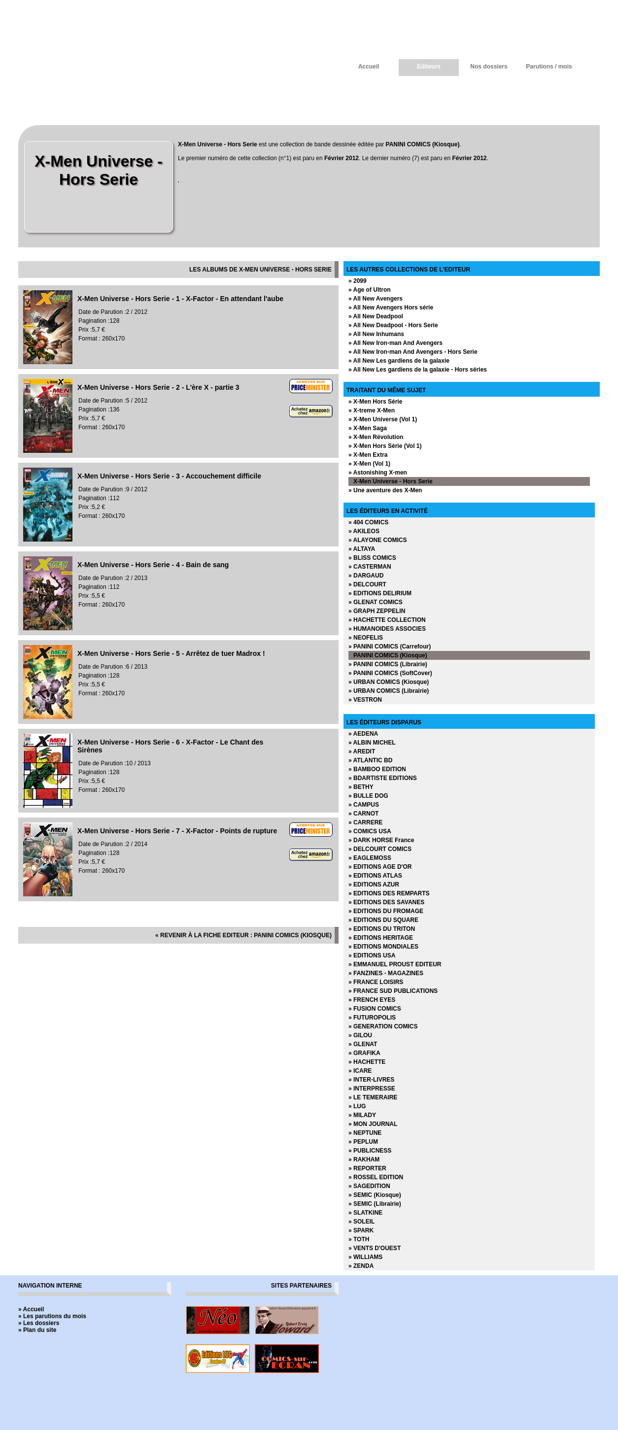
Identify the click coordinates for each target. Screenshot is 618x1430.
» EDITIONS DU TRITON (381, 928)
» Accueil (31, 1309)
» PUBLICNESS (369, 1150)
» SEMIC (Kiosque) (374, 1195)
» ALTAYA (361, 548)
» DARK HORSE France (381, 840)
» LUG (357, 1106)
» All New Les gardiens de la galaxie (398, 360)
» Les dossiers (38, 1323)
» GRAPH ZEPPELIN (376, 611)
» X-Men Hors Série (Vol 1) (384, 446)
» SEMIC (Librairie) (374, 1203)
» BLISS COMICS (372, 557)
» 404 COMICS (368, 522)
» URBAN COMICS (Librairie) (388, 690)
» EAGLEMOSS (369, 857)
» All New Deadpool (375, 316)
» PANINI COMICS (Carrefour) (389, 646)
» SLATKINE (365, 1212)
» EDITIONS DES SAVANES (386, 902)
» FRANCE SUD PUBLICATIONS (393, 990)
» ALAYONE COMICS (377, 540)
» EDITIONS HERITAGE (380, 937)
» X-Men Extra (367, 454)
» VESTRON (365, 699)
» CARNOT (363, 813)
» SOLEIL (361, 1221)
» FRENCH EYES (371, 999)
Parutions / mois (549, 66)
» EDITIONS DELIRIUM (380, 593)
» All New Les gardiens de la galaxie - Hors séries (417, 369)
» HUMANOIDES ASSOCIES (387, 628)
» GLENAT (362, 1044)
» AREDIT (361, 751)
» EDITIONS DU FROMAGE (385, 911)
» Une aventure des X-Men (385, 490)
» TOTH (358, 1239)
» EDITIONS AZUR (373, 884)
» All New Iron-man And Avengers (395, 343)
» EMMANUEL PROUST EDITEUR (394, 964)
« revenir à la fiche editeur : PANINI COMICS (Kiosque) (243, 935)
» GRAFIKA (364, 1053)
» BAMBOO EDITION (377, 769)
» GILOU (360, 1035)
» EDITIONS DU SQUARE (383, 920)
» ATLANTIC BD (370, 760)
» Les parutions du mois (52, 1316)
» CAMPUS (363, 804)
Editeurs (429, 66)
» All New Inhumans (376, 334)
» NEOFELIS (365, 637)
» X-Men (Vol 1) (369, 463)
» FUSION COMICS (374, 1008)
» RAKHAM (363, 1159)
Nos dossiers (488, 66)
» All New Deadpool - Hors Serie (393, 325)
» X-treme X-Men (371, 410)
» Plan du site (37, 1330)
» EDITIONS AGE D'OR (380, 866)
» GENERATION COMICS (382, 1026)
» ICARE (360, 1070)
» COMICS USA (369, 831)
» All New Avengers (375, 298)
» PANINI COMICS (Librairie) (387, 664)
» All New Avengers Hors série (390, 307)
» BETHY (361, 786)
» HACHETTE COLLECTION (387, 619)
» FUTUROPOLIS (372, 1017)
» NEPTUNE (364, 1132)
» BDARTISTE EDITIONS (382, 778)
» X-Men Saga (367, 428)
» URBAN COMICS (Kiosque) (388, 682)
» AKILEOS (363, 531)
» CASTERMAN (369, 566)
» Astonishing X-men (377, 472)
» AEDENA (363, 733)
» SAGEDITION (369, 1186)
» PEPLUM (363, 1141)
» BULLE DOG (368, 795)
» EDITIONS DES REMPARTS (388, 893)
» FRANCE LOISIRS (375, 982)
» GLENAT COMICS (375, 602)
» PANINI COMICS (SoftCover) (390, 673)
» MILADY (362, 1115)
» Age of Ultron (369, 289)
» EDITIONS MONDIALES (383, 946)
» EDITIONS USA (371, 955)
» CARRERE (365, 822)
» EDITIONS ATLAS (375, 875)
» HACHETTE (366, 1061)
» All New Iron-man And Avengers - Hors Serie (413, 351)
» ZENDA (361, 1265)
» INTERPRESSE (371, 1088)
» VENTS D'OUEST (374, 1248)
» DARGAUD (365, 575)
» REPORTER (367, 1168)
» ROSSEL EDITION (375, 1177)
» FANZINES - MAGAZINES (385, 973)
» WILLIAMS (365, 1257)
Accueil (368, 66)
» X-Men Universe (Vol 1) (382, 419)
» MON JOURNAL (372, 1124)
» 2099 (357, 280)
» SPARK (361, 1230)
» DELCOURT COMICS (380, 849)
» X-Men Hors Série (375, 401)
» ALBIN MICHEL (372, 742)
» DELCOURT (367, 584)
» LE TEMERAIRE (372, 1097)
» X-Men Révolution (375, 437)
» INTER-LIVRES (371, 1079)
